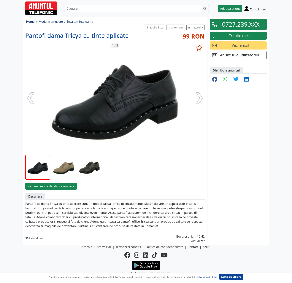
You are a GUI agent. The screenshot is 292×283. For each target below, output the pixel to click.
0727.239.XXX (241, 24)
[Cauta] (205, 8)
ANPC (206, 247)
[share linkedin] (246, 79)
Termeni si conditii (128, 247)
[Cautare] (132, 8)
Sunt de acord (231, 277)
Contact (193, 247)
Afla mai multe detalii (207, 277)
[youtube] (164, 255)
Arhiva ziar (103, 247)
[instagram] (136, 255)
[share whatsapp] (225, 79)
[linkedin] (145, 255)
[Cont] (255, 8)
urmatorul (195, 27)
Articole (87, 247)
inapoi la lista (154, 27)
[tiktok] (154, 255)
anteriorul (176, 27)
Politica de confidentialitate (164, 247)
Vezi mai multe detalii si (51, 186)
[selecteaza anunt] (199, 47)
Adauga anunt (230, 9)
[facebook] (127, 255)
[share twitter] (236, 79)
